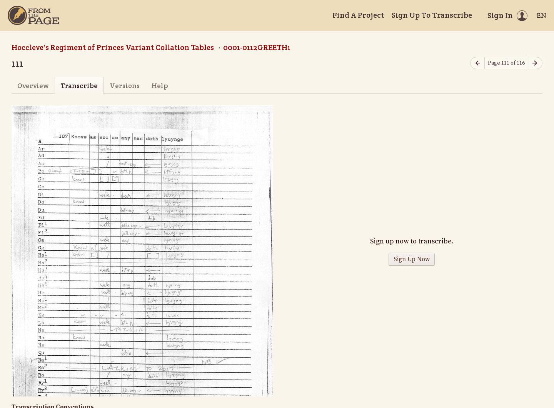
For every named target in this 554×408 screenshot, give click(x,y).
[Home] (33, 15)
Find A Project (358, 15)
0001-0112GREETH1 (256, 47)
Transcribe (79, 85)
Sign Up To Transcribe (432, 15)
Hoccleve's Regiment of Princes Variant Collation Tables (113, 47)
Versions (125, 85)
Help (160, 85)
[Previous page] (477, 63)
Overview (32, 85)
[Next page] (535, 63)
